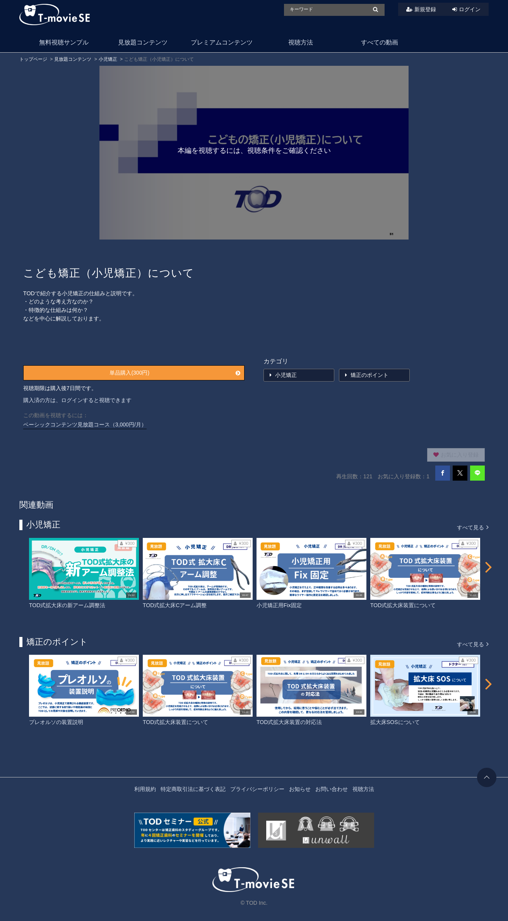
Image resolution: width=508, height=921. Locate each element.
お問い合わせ (331, 789)
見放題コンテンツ (143, 42)
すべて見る (473, 527)
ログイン (470, 9)
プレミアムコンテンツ (222, 42)
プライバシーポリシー (257, 789)
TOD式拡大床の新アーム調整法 (67, 605)
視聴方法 (300, 42)
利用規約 (145, 789)
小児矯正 (108, 59)
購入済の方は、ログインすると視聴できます (77, 400)
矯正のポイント (366, 375)
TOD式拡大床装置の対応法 (289, 722)
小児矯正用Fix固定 (279, 605)
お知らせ (300, 789)
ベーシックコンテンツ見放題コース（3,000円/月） (85, 424)
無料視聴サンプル (64, 42)
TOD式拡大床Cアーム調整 (175, 605)
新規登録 (425, 9)
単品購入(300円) (174, 373)
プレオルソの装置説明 (56, 722)
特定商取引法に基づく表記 (193, 789)
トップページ (33, 59)
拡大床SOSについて (395, 722)
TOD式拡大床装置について (403, 605)
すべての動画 (379, 42)
